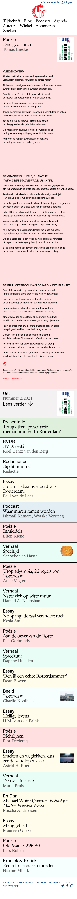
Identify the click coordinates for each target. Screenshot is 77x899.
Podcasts (43, 20)
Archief (41, 882)
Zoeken (9, 30)
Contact (68, 882)
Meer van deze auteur (12, 378)
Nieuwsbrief (10, 886)
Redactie (8, 882)
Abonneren (45, 25)
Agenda (60, 20)
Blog (28, 20)
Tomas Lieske (15, 49)
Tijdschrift (11, 20)
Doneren (54, 882)
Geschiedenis (25, 882)
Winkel (26, 25)
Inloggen (67, 2)
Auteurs (9, 25)
